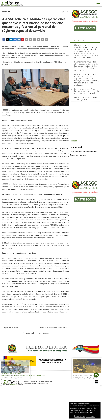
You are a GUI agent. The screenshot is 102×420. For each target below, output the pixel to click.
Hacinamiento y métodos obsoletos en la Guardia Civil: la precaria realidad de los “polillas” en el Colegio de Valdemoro (86, 66)
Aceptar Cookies (80, 416)
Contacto (26, 375)
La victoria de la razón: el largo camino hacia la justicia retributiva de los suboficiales (86, 91)
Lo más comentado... (90, 41)
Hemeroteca (7, 375)
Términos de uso (35, 382)
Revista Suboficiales (39, 375)
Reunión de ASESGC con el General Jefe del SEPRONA (85, 98)
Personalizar (90, 416)
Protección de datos (47, 382)
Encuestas (17, 375)
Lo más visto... (76, 41)
